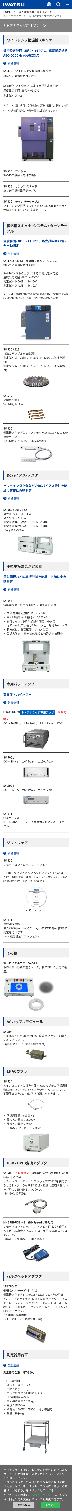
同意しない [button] (24, 1505)
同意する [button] (50, 1505)
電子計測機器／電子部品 (33, 12)
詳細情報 (13, 63)
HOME (7, 12)
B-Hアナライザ (12, 16)
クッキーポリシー (42, 1495)
